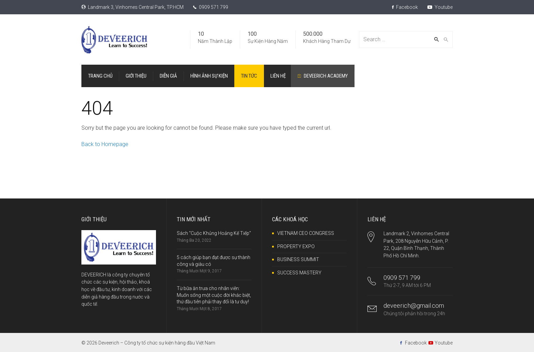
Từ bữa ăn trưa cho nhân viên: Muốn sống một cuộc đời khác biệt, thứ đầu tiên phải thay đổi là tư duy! (214, 295)
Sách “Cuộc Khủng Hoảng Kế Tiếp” (214, 233)
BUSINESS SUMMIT (298, 259)
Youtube (440, 7)
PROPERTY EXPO (296, 246)
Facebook (405, 7)
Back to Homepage (104, 144)
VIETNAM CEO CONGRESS (305, 233)
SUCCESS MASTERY (299, 272)
